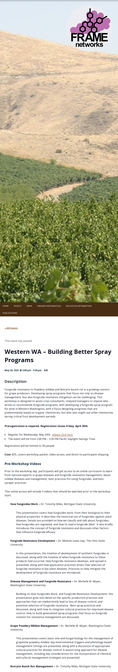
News (29, 306)
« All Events (11, 328)
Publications (10, 313)
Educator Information (79, 306)
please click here (62, 434)
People (17, 306)
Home (6, 306)
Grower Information (49, 306)
